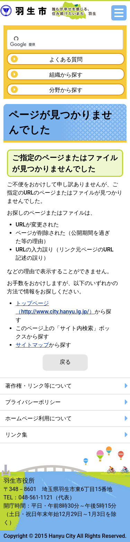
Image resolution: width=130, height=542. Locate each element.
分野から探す (66, 90)
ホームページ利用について (38, 418)
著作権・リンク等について (38, 385)
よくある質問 (66, 59)
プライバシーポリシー (33, 402)
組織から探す (66, 74)
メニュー (119, 12)
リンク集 (16, 434)
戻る (65, 362)
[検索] (56, 44)
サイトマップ (32, 345)
